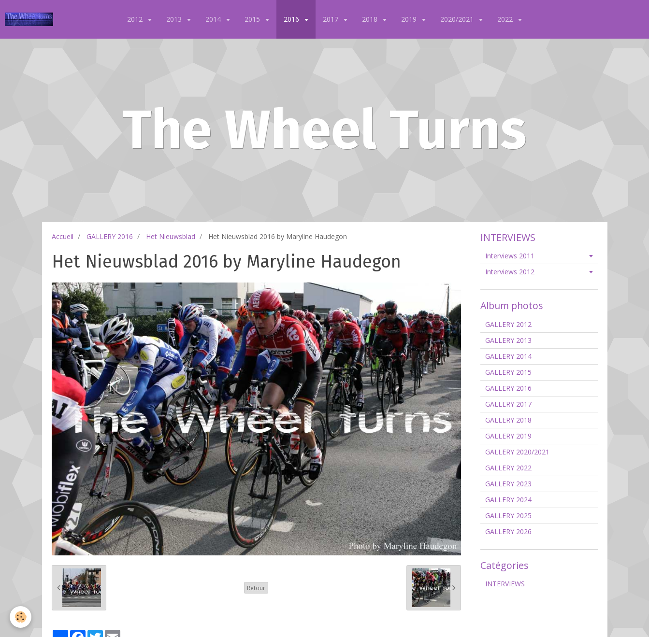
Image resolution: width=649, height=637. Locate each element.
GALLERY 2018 (508, 420)
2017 (331, 19)
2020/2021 (458, 19)
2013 (175, 19)
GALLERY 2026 (508, 531)
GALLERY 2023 (508, 483)
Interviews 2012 (509, 271)
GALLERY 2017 (508, 404)
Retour (256, 588)
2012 (135, 19)
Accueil (62, 236)
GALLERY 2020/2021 (517, 451)
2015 (253, 19)
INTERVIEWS (505, 583)
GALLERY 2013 (508, 340)
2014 (214, 19)
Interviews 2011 (509, 255)
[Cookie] (20, 617)
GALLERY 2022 (508, 467)
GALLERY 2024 (508, 499)
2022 (506, 19)
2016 (292, 19)
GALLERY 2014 (508, 356)
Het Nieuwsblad (170, 236)
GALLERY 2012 (508, 324)
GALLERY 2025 (508, 515)
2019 (409, 19)
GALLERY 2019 (508, 435)
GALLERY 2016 (110, 236)
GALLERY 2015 (508, 372)
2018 (370, 19)
